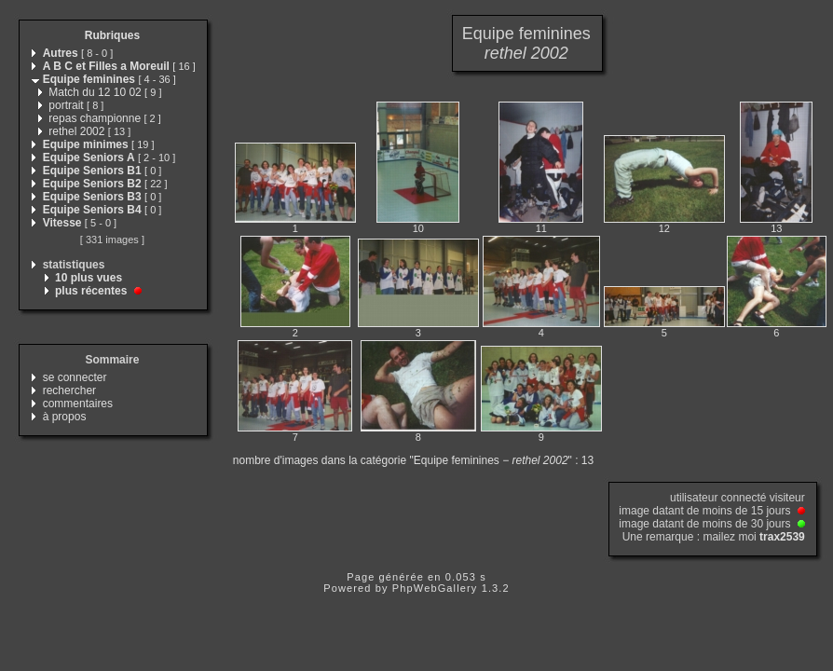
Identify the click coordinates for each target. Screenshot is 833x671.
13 (776, 228)
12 (664, 228)
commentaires (78, 403)
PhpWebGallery (435, 588)
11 (541, 228)
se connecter (75, 377)
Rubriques (112, 35)
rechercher (69, 390)
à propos (65, 416)
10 (418, 228)
